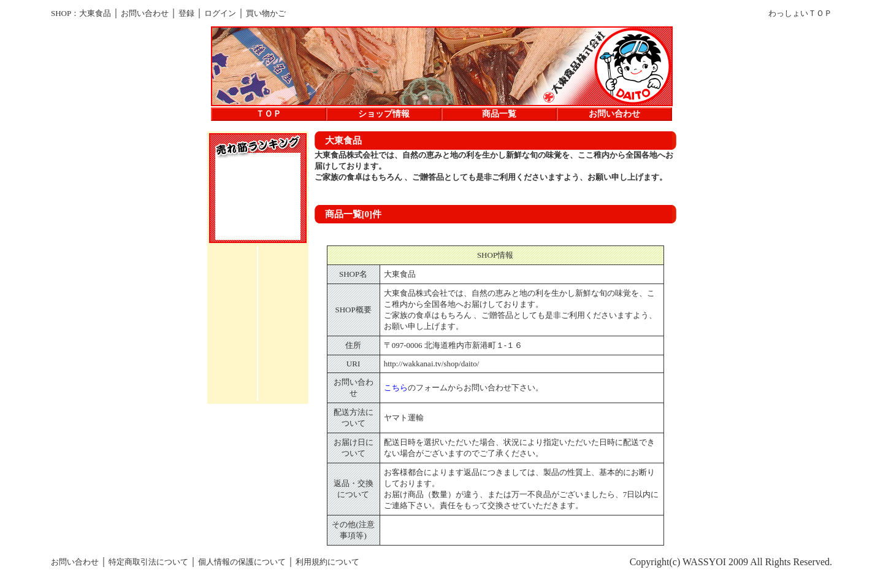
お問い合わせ (145, 13)
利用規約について (327, 561)
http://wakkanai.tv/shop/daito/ (432, 363)
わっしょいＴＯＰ (800, 13)
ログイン (220, 13)
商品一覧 (499, 113)
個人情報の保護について (242, 561)
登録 (186, 13)
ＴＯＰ (268, 113)
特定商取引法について (148, 561)
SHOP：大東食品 (81, 13)
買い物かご (266, 13)
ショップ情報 (384, 113)
